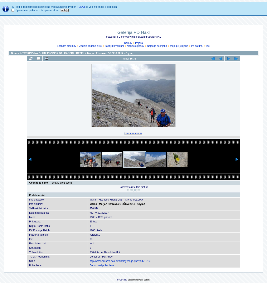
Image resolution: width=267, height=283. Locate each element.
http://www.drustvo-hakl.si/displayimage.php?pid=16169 (120, 261)
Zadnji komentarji (114, 45)
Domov (128, 43)
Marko (93, 204)
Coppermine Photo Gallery (139, 280)
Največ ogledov (135, 45)
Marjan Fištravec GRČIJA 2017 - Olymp (110, 53)
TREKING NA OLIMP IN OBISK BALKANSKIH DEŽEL (53, 53)
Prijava (139, 43)
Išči (208, 45)
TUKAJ (81, 6)
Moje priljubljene (179, 45)
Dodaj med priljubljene (101, 265)
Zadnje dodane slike (90, 45)
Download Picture (133, 133)
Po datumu (197, 45)
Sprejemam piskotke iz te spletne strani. (37, 10)
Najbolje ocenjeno (157, 45)
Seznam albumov (66, 45)
